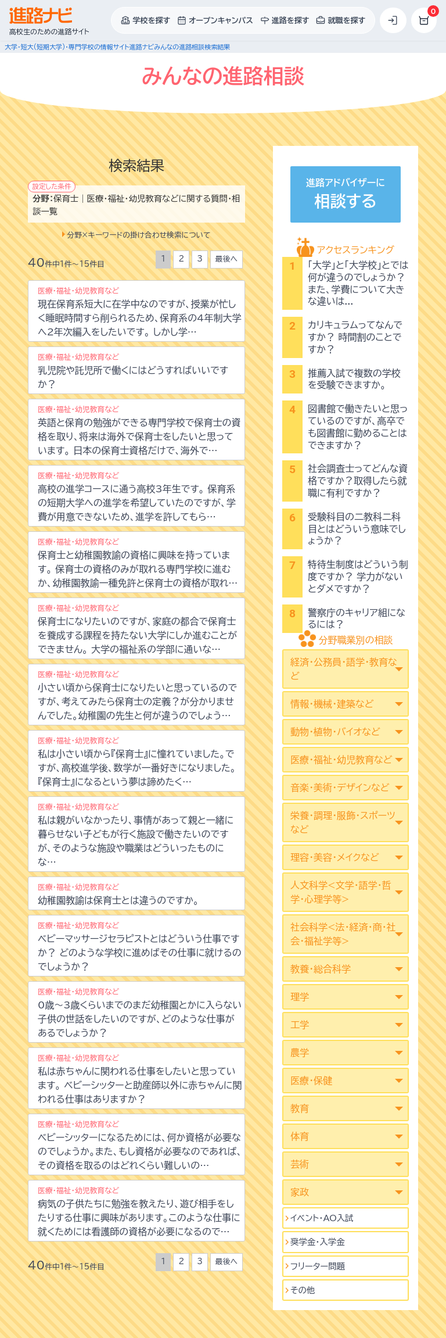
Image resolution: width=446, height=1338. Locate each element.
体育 (299, 1136)
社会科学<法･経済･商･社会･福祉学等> (342, 934)
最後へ (226, 259)
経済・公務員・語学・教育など (343, 669)
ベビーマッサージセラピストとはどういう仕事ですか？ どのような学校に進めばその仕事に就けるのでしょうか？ (140, 946)
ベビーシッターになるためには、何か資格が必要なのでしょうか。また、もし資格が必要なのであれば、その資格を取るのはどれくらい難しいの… (140, 1145)
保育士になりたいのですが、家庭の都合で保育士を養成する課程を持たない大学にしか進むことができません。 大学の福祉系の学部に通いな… (137, 629)
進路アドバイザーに (345, 195)
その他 (302, 1290)
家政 (299, 1192)
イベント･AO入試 (322, 1218)
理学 (299, 996)
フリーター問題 (317, 1266)
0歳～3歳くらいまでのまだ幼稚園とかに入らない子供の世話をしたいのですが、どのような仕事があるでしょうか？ (140, 1013)
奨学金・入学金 (317, 1241)
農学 (299, 1052)
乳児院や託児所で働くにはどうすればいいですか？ (133, 371)
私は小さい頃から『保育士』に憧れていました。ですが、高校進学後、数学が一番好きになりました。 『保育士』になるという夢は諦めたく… (137, 761)
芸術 (299, 1164)
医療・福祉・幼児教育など (341, 759)
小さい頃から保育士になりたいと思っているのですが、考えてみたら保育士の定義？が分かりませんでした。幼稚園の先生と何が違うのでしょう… (137, 695)
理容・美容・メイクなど (334, 857)
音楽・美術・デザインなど (339, 787)
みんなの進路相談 (179, 47)
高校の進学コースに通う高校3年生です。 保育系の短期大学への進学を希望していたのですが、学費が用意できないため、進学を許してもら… (137, 496)
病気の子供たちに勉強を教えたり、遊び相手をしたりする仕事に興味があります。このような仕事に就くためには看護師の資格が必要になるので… (139, 1211)
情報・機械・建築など (331, 704)
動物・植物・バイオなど (335, 731)
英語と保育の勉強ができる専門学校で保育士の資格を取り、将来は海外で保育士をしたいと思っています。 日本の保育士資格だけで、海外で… (139, 430)
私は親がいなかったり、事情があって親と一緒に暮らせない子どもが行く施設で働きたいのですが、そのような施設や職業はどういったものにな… (135, 835)
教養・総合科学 (320, 969)
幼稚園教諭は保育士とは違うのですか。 (118, 894)
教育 (299, 1108)
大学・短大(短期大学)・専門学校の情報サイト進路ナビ (79, 47)
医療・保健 (311, 1080)
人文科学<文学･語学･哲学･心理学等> (340, 892)
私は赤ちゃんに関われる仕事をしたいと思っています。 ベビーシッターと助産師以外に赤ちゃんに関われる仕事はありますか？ (140, 1079)
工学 (299, 1024)
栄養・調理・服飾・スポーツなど (342, 822)
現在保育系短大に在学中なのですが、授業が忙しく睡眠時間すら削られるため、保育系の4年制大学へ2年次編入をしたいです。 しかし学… (139, 312)
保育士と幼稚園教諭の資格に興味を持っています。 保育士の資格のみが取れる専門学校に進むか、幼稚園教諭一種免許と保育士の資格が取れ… (138, 563)
